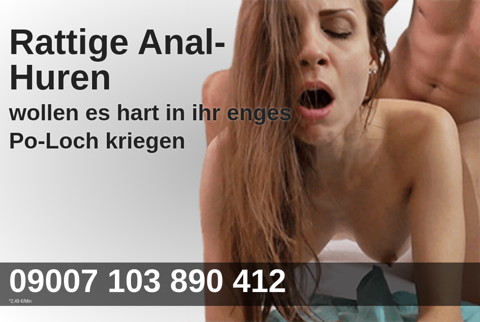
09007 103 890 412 (147, 281)
